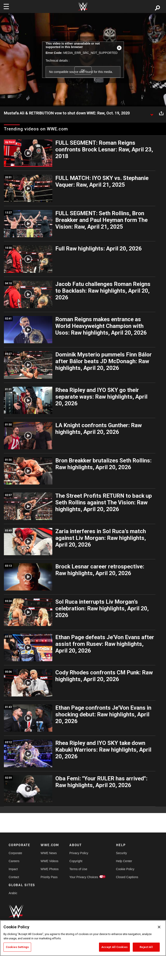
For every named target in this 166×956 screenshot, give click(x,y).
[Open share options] (161, 113)
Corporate (15, 853)
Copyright (75, 861)
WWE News (49, 853)
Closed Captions (127, 877)
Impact (13, 869)
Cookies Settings (17, 947)
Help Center (124, 861)
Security (121, 853)
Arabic (13, 893)
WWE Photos (50, 869)
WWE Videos (49, 861)
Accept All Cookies (114, 947)
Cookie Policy (125, 869)
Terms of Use (78, 869)
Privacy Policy (78, 853)
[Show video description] (151, 113)
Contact (14, 877)
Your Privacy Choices (83, 877)
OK (83, 70)
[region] (83, 938)
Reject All (146, 947)
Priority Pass (49, 877)
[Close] (159, 927)
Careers (14, 861)
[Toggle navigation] (6, 6)
